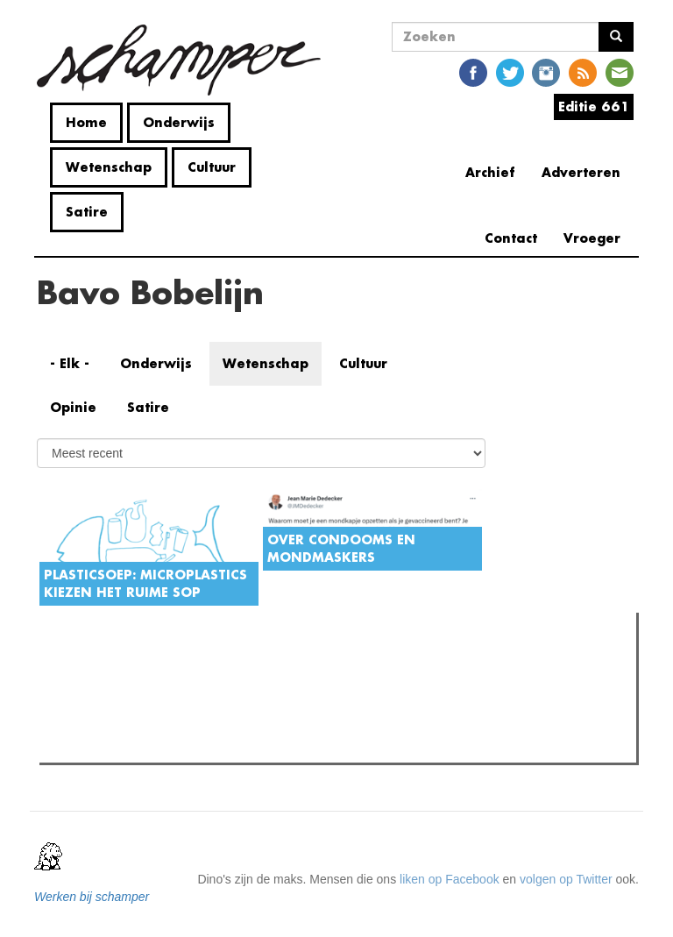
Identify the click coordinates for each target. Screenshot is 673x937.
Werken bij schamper (91, 897)
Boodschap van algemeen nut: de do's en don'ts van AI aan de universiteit (275, 722)
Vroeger (591, 238)
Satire (87, 211)
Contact (511, 238)
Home (86, 122)
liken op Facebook (449, 879)
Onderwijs (179, 122)
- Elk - (69, 363)
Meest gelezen (98, 664)
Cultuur (212, 167)
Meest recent (193, 665)
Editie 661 (593, 106)
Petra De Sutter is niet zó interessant (173, 700)
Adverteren (581, 172)
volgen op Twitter (566, 879)
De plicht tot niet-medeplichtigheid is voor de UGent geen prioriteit (252, 744)
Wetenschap (109, 167)
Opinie (73, 407)
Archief (490, 172)
